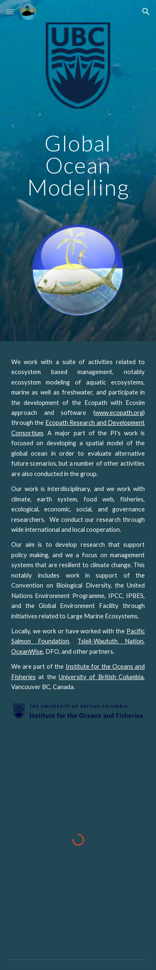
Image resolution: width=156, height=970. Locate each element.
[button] (10, 11)
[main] (78, 165)
